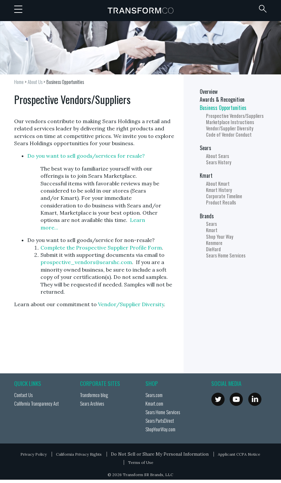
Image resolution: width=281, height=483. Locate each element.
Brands (207, 216)
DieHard (213, 249)
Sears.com (154, 394)
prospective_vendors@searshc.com (86, 262)
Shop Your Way (219, 236)
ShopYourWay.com (160, 429)
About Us (35, 81)
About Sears (217, 155)
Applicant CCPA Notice (239, 454)
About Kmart (218, 183)
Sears (205, 148)
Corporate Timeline (224, 196)
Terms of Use (140, 462)
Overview (208, 91)
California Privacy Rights (79, 454)
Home (19, 81)
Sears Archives (92, 403)
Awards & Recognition (222, 99)
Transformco (140, 10)
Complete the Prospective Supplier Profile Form (101, 247)
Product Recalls (221, 202)
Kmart (206, 175)
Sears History (218, 162)
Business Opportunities (65, 81)
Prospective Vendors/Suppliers (235, 115)
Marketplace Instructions (230, 122)
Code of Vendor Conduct (229, 134)
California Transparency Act (36, 403)
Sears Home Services (225, 255)
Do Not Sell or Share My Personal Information (160, 454)
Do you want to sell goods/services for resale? (86, 155)
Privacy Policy (33, 454)
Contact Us (23, 394)
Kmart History (219, 189)
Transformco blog (94, 394)
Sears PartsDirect (159, 420)
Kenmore (214, 242)
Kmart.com (154, 403)
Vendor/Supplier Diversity (131, 304)
